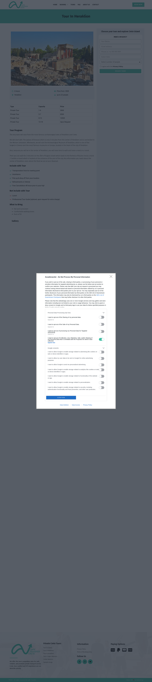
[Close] (112, 277)
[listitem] (76, 313)
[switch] (101, 317)
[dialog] (76, 341)
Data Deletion (64, 405)
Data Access (76, 405)
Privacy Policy (87, 405)
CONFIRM (61, 397)
